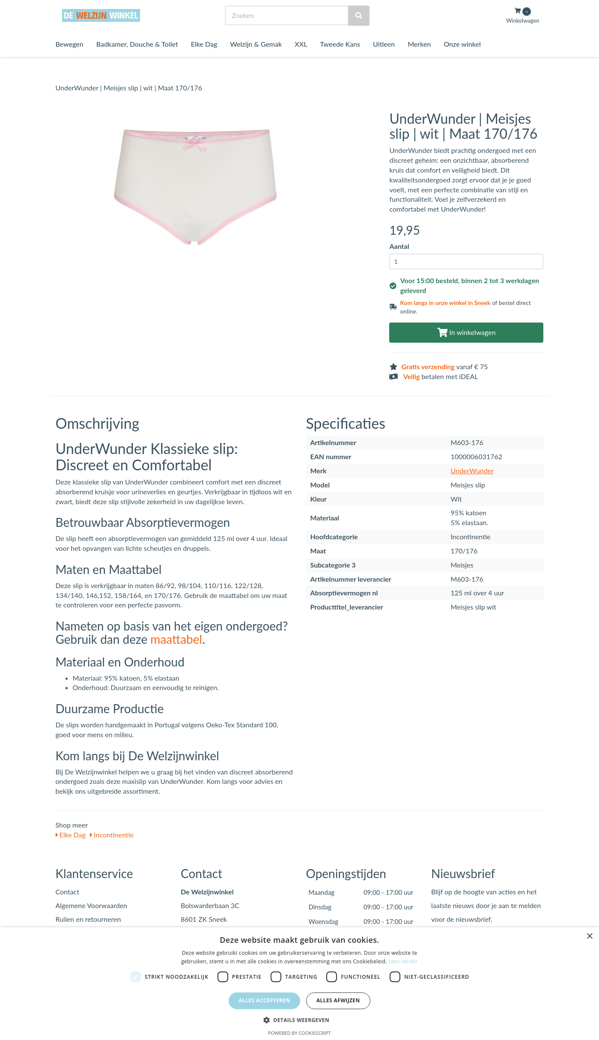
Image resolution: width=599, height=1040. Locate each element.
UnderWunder (472, 470)
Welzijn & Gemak (256, 60)
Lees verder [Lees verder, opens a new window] (403, 961)
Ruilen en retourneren (88, 919)
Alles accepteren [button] (264, 1000)
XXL (301, 60)
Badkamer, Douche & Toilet (137, 60)
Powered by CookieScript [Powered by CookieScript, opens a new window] (299, 1033)
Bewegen (69, 60)
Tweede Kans (340, 60)
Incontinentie (112, 835)
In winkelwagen (466, 332)
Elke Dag (204, 60)
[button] (299, 1020)
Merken (419, 60)
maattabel (176, 639)
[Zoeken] (359, 31)
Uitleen (384, 60)
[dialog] (299, 983)
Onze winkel (462, 60)
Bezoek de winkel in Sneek (90, 8)
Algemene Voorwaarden (92, 905)
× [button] (589, 936)
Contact (67, 892)
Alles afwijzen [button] (338, 1000)
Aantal (399, 246)
